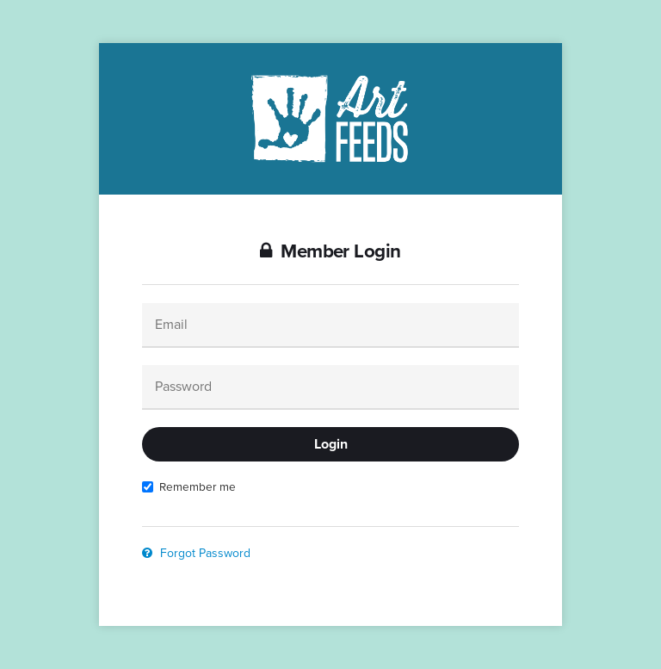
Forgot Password (196, 553)
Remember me (189, 487)
